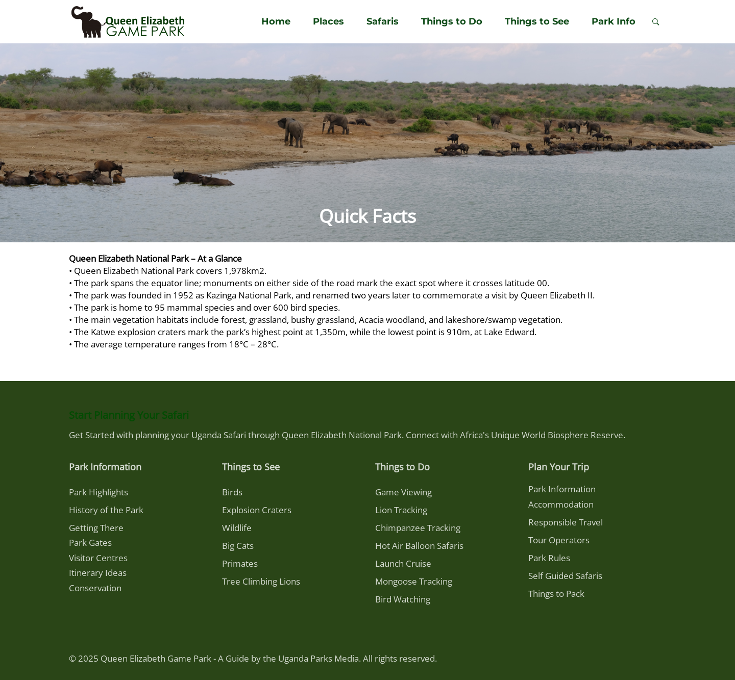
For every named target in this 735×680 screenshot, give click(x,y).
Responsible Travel (565, 522)
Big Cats (238, 545)
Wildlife (237, 528)
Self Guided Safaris (565, 576)
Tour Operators (559, 540)
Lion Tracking (401, 510)
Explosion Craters (256, 510)
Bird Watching (402, 599)
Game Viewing (403, 492)
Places (328, 21)
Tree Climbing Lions (261, 581)
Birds (232, 492)
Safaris (382, 21)
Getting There (96, 528)
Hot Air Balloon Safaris (419, 545)
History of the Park (106, 510)
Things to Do (451, 21)
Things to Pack (556, 593)
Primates (240, 563)
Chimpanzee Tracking (417, 528)
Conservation (95, 588)
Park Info (613, 21)
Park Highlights (98, 492)
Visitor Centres (98, 558)
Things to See (537, 21)
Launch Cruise (403, 563)
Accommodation (561, 504)
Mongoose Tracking (413, 581)
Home (275, 21)
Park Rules (549, 558)
